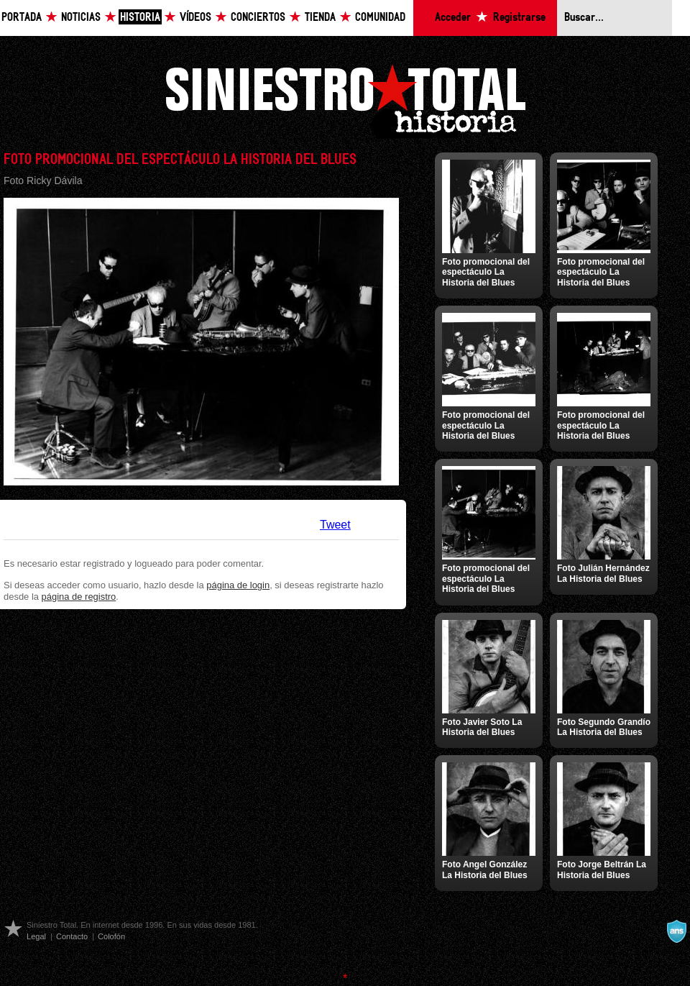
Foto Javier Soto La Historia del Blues (482, 727)
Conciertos (258, 17)
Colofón (111, 936)
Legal (36, 936)
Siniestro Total (345, 100)
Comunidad (380, 17)
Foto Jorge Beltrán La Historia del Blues (601, 869)
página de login (238, 585)
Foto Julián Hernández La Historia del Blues (603, 573)
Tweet (335, 525)
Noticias (81, 17)
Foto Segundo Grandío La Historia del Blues (603, 727)
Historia (140, 17)
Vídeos (195, 17)
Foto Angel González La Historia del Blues (485, 869)
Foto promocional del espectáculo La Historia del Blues (486, 272)
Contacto (72, 936)
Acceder (453, 17)
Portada (21, 17)
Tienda (320, 17)
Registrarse (519, 17)
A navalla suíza (676, 931)
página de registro (79, 596)
